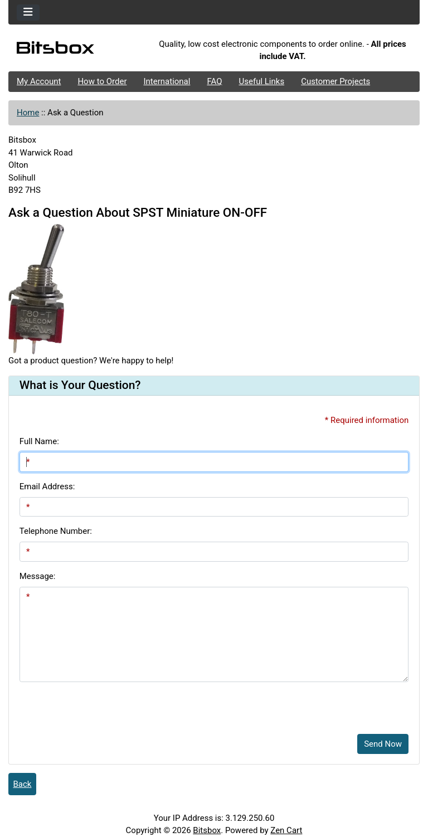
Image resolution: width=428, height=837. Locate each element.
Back (22, 784)
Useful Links (262, 81)
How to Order (102, 81)
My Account (39, 81)
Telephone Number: (56, 531)
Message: (38, 576)
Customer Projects (335, 81)
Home (28, 113)
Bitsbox (207, 830)
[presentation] (104, 704)
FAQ (214, 81)
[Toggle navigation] (28, 12)
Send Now (383, 744)
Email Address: (47, 486)
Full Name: (39, 441)
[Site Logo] (77, 50)
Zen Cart (286, 830)
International (166, 81)
